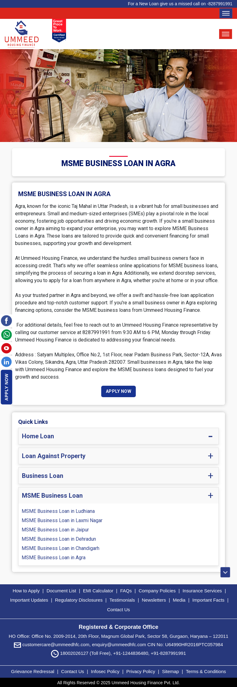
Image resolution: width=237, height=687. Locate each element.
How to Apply (26, 591)
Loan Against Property (53, 456)
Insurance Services (202, 591)
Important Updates (29, 600)
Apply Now (6, 387)
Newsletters (154, 600)
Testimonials (122, 600)
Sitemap (171, 670)
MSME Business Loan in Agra (53, 558)
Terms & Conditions (206, 670)
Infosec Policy (105, 670)
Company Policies (157, 591)
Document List (61, 591)
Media (179, 600)
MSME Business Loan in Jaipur (55, 530)
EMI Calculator (98, 591)
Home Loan (38, 436)
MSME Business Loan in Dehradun (59, 540)
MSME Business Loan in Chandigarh (60, 549)
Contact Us (118, 610)
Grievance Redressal (33, 670)
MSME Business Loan (52, 496)
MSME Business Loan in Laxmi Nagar (62, 521)
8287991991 (220, 3)
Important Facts (208, 600)
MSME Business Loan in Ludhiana (58, 512)
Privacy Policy (141, 670)
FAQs (126, 591)
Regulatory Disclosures (78, 600)
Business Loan (42, 476)
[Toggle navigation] (225, 13)
